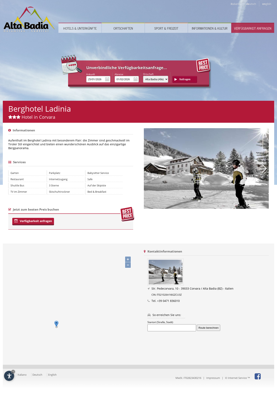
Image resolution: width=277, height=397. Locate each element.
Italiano (22, 374)
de (251, 4)
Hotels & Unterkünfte (80, 28)
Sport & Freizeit (166, 28)
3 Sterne (54, 185)
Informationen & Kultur (209, 28)
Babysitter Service (98, 173)
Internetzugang (58, 179)
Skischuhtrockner (59, 191)
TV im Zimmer (18, 191)
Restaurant (17, 179)
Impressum (213, 378)
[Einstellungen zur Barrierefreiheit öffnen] (9, 376)
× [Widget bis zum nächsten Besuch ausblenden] (13, 371)
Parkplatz (54, 173)
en (266, 4)
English (52, 374)
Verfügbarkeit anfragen (252, 28)
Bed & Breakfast (96, 191)
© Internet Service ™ (237, 378)
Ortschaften (123, 28)
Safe (89, 179)
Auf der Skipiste (96, 185)
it (235, 4)
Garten (14, 173)
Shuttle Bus (17, 185)
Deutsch (37, 374)
